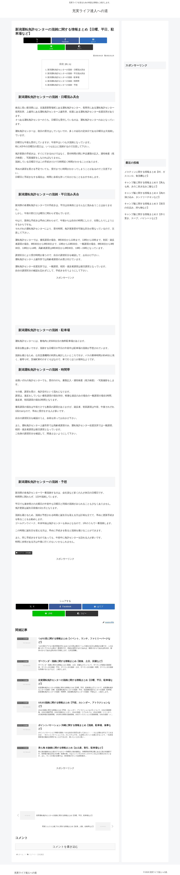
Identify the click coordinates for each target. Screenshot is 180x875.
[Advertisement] (65, 294)
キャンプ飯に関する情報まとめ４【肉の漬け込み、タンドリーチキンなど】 (144, 195)
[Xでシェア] (32, 40)
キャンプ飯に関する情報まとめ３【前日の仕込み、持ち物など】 (144, 205)
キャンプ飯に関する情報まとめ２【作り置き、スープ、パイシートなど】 (144, 216)
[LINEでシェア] (82, 40)
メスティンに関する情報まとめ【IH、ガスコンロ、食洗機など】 (144, 174)
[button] (99, 40)
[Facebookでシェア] (48, 40)
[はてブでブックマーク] (65, 40)
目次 (61, 57)
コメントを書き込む (65, 845)
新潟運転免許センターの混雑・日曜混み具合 (66, 63)
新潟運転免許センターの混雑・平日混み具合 (66, 67)
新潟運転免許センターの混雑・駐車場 (63, 71)
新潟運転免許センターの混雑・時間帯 (63, 75)
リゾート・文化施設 (24, 547)
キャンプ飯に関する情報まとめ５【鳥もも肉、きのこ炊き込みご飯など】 (144, 184)
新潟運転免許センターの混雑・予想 (62, 79)
